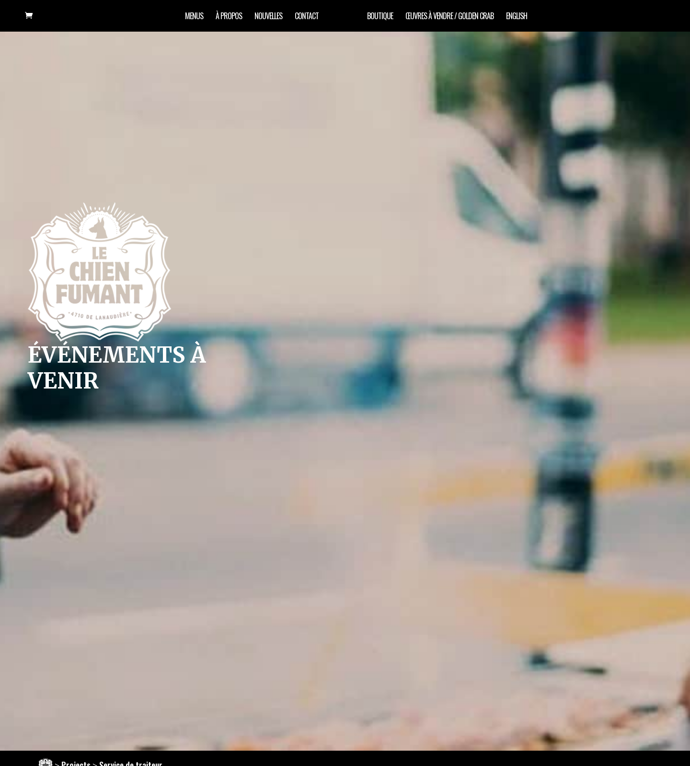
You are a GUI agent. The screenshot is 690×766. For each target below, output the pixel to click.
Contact (307, 17)
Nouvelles (268, 17)
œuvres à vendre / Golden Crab (449, 17)
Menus (194, 17)
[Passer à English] (516, 22)
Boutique (380, 17)
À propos (229, 17)
